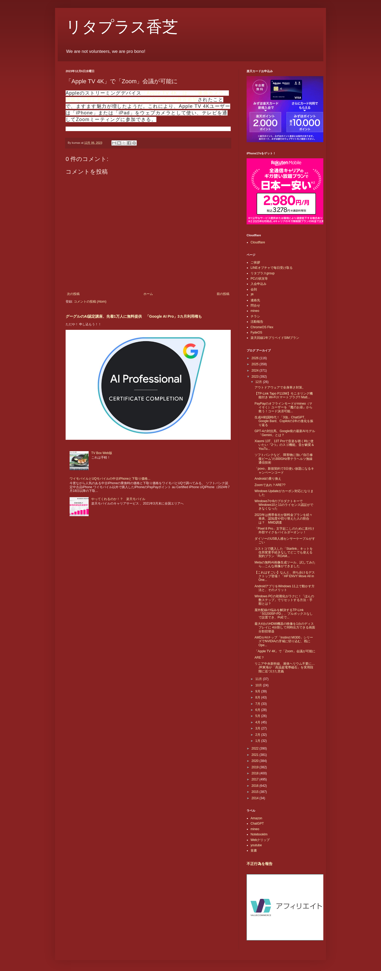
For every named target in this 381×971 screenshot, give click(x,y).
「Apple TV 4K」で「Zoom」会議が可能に (285, 651)
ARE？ (259, 657)
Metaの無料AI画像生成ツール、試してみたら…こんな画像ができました (285, 564)
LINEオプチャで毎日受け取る (272, 268)
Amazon (256, 818)
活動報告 (257, 321)
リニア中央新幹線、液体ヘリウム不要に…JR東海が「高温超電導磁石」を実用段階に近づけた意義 (285, 667)
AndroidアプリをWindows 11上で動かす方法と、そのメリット (285, 588)
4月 (258, 722)
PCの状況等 (259, 278)
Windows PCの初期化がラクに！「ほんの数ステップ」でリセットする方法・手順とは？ (284, 600)
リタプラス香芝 (122, 27)
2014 (256, 798)
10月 (259, 685)
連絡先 (255, 300)
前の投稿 (223, 294)
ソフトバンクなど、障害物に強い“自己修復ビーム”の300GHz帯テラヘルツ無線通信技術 (284, 458)
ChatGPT (257, 823)
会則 (254, 289)
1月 (258, 741)
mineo (255, 311)
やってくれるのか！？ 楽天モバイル (118, 499)
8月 (258, 697)
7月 (258, 704)
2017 (256, 779)
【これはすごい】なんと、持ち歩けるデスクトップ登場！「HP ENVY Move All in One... (285, 576)
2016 (256, 786)
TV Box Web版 (101, 453)
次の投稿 (73, 294)
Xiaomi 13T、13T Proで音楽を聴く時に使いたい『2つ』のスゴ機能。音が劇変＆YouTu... (284, 445)
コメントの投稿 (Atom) (90, 301)
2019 (256, 767)
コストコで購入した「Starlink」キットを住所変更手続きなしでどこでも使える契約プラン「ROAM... (284, 552)
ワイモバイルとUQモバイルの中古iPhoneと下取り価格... (110, 478)
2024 (256, 370)
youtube (256, 845)
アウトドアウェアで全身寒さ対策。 (280, 387)
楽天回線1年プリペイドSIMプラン (275, 338)
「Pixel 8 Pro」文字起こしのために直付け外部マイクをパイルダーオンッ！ (284, 530)
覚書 (254, 850)
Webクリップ (260, 840)
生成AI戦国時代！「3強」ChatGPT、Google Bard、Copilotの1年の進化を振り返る (284, 421)
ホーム (148, 294)
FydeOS (256, 332)
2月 (258, 735)
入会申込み (258, 284)
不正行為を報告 (260, 864)
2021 (256, 755)
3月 (258, 728)
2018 (256, 773)
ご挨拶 (255, 262)
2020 (256, 761)
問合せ (255, 305)
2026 (256, 358)
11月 (259, 679)
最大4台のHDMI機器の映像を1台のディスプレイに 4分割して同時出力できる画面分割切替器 (285, 627)
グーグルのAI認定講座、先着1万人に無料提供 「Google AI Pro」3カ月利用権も (134, 316)
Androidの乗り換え (268, 478)
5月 (258, 716)
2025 (256, 364)
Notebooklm (259, 834)
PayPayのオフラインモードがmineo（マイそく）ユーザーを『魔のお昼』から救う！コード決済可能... (283, 407)
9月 (258, 691)
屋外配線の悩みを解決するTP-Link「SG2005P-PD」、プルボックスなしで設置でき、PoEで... (284, 613)
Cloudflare (258, 242)
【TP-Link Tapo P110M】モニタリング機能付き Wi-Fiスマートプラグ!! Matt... (284, 395)
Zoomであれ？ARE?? (270, 485)
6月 (258, 710)
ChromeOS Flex (262, 327)
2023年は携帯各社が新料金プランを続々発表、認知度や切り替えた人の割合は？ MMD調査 (283, 518)
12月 (259, 382)
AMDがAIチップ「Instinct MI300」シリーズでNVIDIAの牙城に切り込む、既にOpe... (284, 641)
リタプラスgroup (263, 273)
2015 (256, 792)
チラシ (255, 316)
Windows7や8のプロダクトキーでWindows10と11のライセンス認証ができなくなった (284, 505)
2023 (256, 376)
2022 (256, 748)
